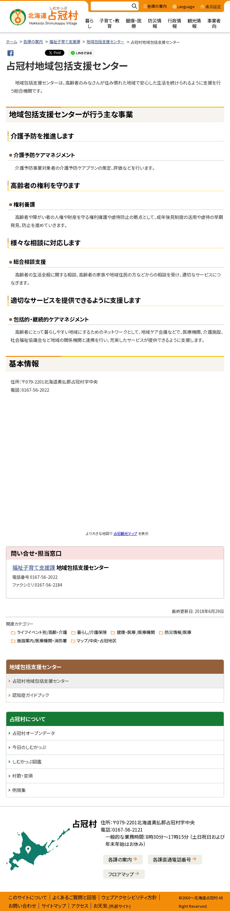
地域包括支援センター (105, 41)
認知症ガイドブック (30, 695)
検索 (134, 6)
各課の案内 (33, 41)
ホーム (11, 41)
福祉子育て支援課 (64, 41)
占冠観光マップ (125, 533)
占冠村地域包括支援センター (40, 681)
